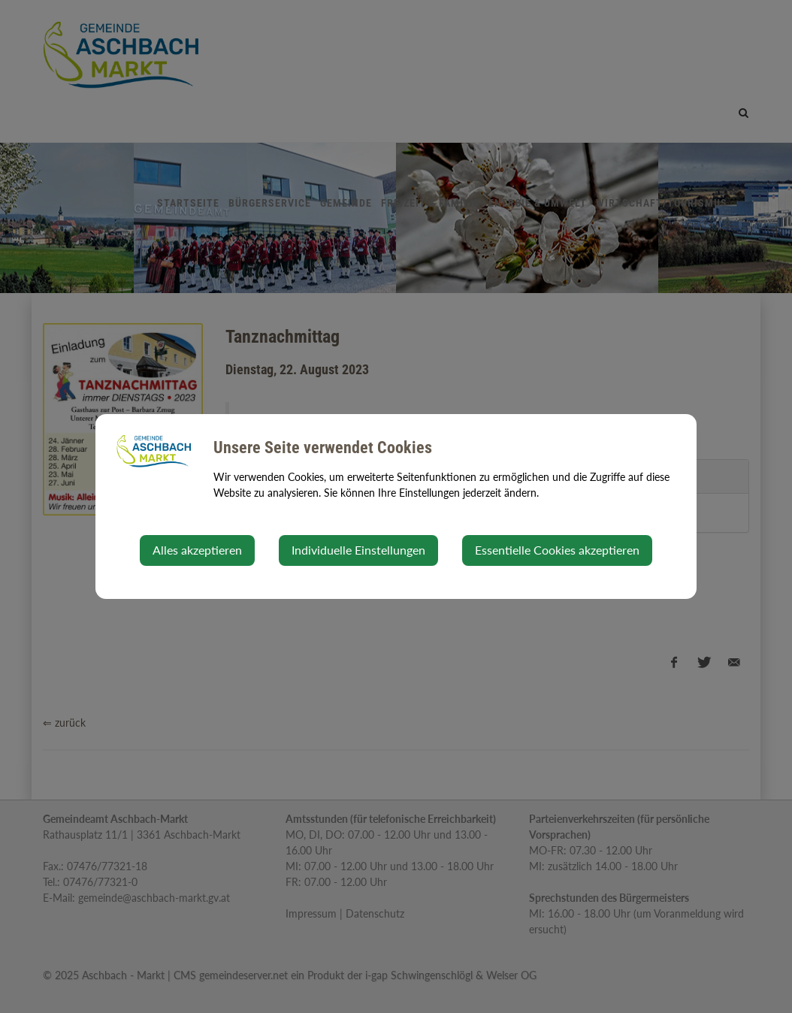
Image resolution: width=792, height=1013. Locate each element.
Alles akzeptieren (197, 550)
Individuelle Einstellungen (358, 550)
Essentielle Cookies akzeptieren (557, 550)
